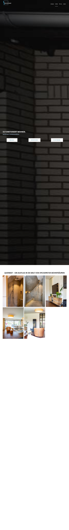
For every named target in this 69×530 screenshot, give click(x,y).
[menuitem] (52, 4)
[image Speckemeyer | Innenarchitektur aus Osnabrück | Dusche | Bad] (35, 291)
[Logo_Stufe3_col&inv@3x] (7, 4)
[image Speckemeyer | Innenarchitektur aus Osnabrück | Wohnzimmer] (56, 291)
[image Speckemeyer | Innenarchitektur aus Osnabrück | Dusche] (13, 291)
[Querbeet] (12, 140)
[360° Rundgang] (57, 140)
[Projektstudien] (34, 140)
